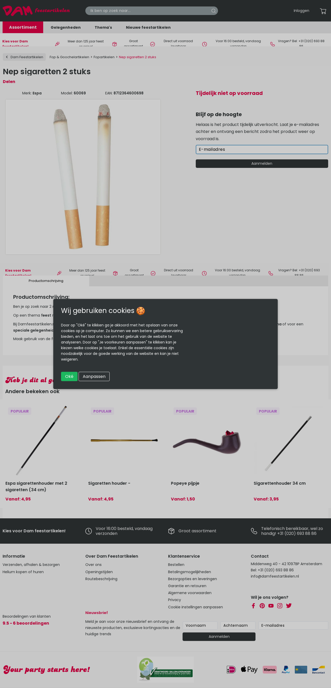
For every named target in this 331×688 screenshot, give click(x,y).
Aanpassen (94, 376)
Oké (69, 376)
